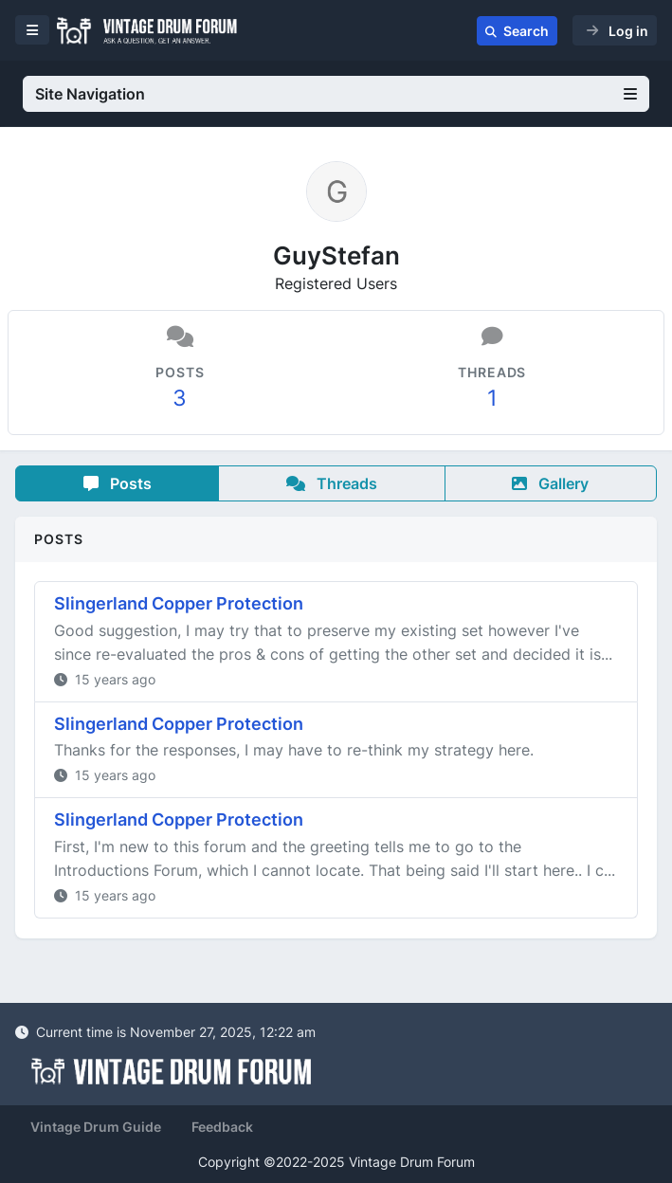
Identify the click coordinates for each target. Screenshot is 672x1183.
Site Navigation (336, 93)
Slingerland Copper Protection (178, 603)
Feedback (222, 1127)
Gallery (550, 483)
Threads (331, 483)
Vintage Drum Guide (95, 1127)
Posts (117, 483)
